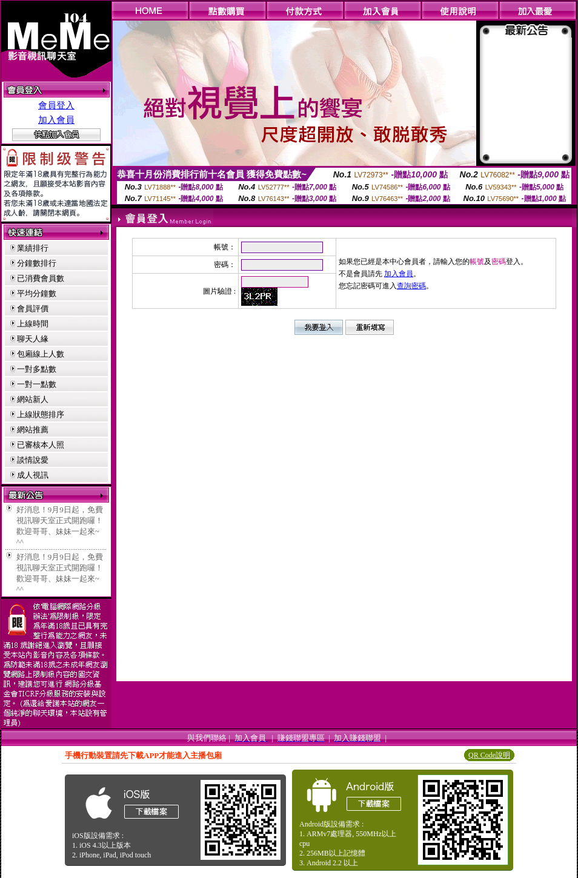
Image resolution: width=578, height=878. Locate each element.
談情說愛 (32, 459)
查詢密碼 (411, 286)
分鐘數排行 (36, 263)
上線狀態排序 (40, 414)
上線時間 (32, 323)
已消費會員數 (40, 278)
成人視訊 (32, 475)
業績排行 (32, 248)
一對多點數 (36, 369)
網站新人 (32, 399)
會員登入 (56, 105)
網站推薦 (32, 429)
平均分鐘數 (36, 293)
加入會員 (56, 120)
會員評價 (32, 308)
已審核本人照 (40, 444)
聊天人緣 (32, 338)
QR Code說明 (489, 755)
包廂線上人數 (40, 353)
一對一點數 (36, 384)
